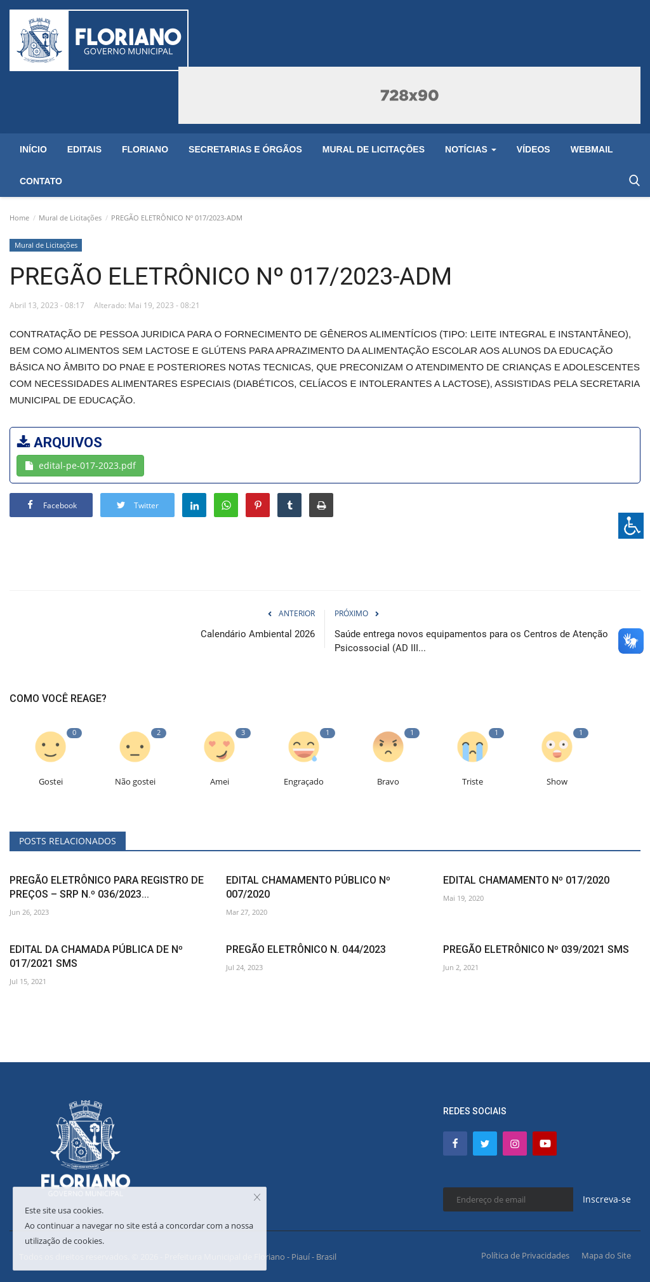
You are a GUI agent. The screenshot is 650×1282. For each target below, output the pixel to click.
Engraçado (304, 781)
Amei (219, 781)
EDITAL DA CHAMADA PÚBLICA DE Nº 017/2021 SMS (96, 956)
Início (33, 149)
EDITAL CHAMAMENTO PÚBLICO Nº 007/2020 (308, 887)
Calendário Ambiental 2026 (258, 634)
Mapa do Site (606, 1255)
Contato (41, 181)
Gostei (51, 781)
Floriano (145, 149)
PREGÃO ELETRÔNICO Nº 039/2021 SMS (536, 949)
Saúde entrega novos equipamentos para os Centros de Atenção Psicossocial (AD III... (471, 641)
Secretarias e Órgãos (245, 149)
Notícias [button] (470, 149)
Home (19, 217)
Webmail (592, 149)
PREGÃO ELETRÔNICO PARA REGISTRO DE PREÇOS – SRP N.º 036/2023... (107, 887)
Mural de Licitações (70, 217)
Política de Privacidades (525, 1255)
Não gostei (135, 781)
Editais (84, 149)
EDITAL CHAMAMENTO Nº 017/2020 (526, 880)
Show (557, 781)
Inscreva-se (607, 1199)
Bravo (388, 781)
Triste (472, 781)
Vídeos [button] (533, 149)
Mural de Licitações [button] (373, 149)
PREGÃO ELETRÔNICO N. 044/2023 (306, 949)
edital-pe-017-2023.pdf (80, 465)
